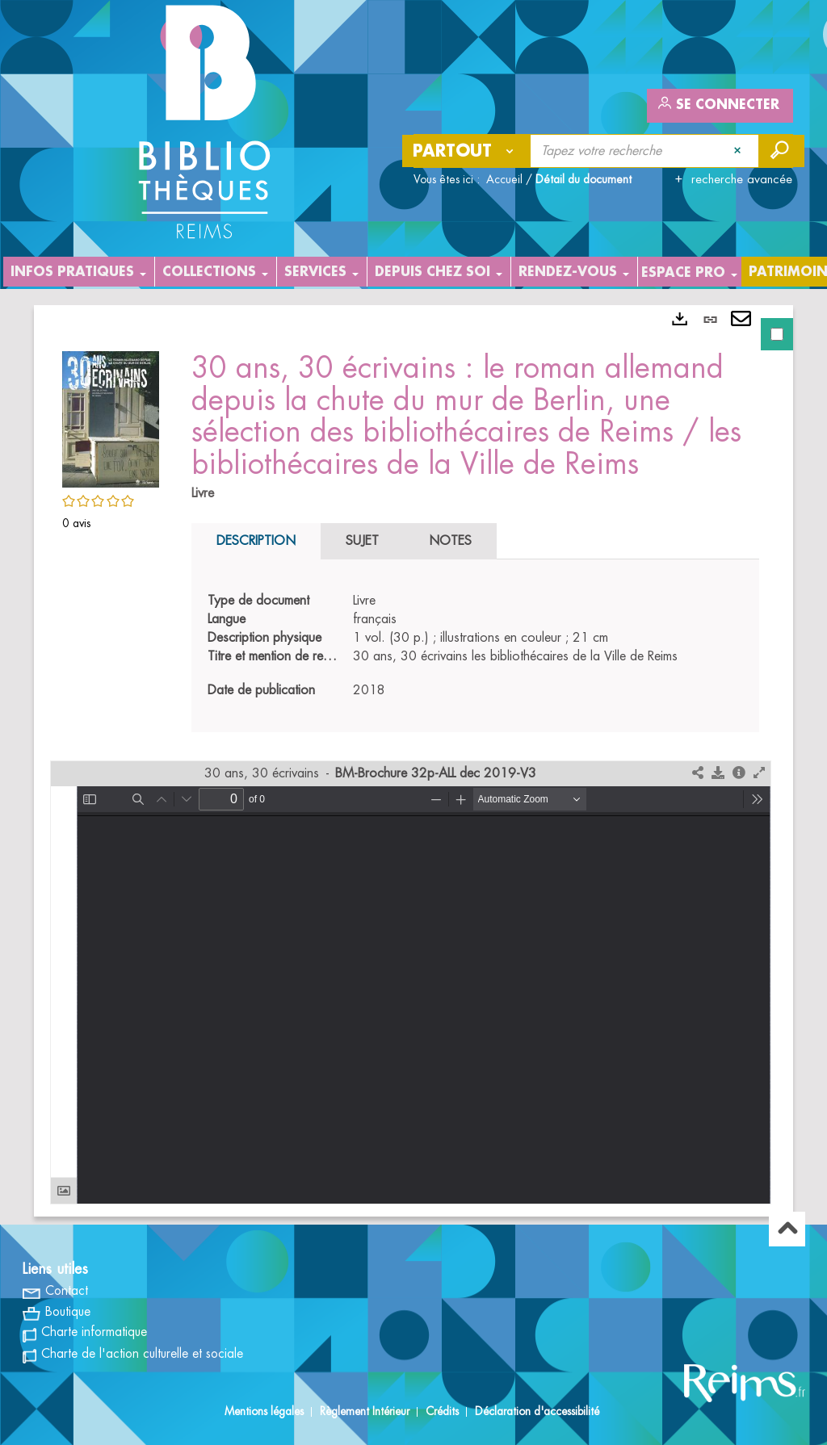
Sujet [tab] (362, 540)
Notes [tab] (450, 540)
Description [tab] (256, 540)
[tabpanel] (413, 761)
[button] (110, 416)
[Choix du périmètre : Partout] (466, 151)
